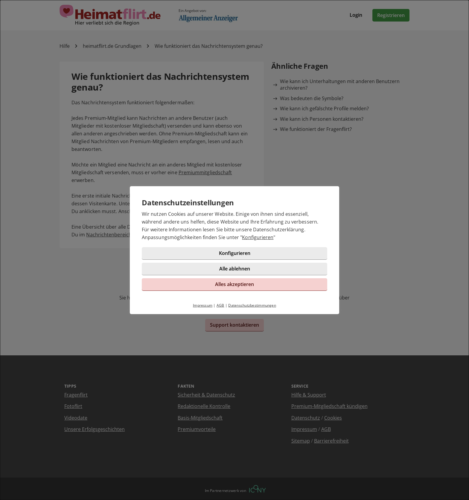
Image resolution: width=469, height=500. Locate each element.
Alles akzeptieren (234, 284)
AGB (220, 305)
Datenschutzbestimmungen (252, 305)
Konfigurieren (257, 237)
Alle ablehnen (234, 268)
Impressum (202, 305)
